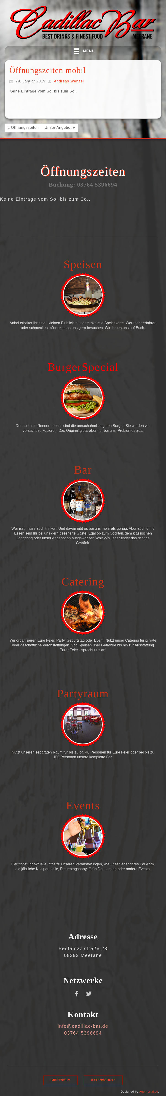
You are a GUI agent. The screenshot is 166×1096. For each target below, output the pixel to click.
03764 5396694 (83, 1032)
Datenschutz (103, 1080)
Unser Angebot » (60, 127)
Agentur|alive (148, 1091)
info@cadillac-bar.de (83, 1026)
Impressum (61, 1080)
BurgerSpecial (82, 367)
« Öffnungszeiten (23, 127)
